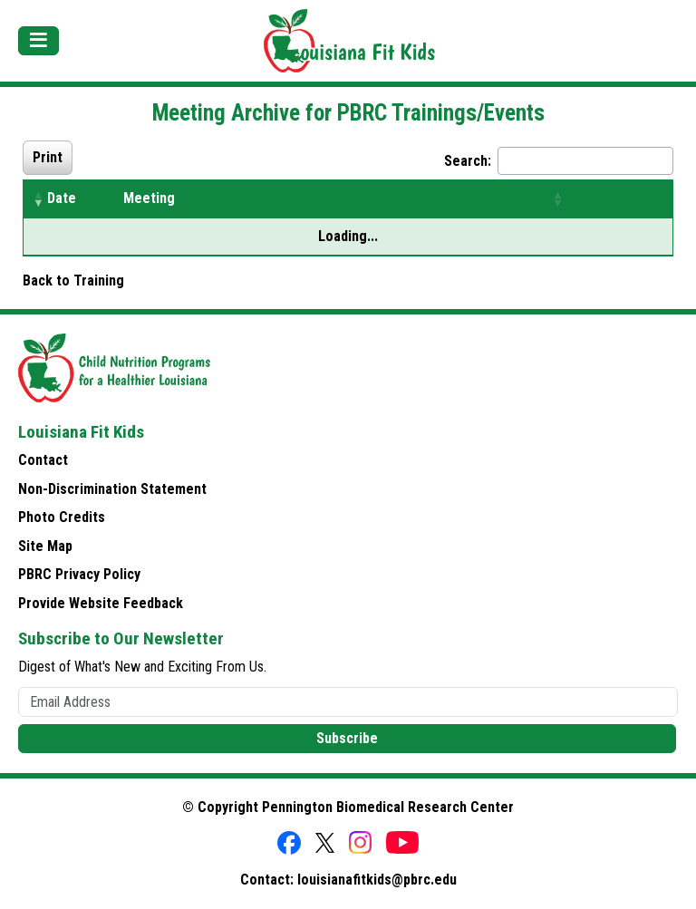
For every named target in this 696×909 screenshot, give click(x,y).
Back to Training (73, 280)
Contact (43, 460)
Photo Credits (61, 517)
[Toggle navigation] (38, 40)
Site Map (45, 546)
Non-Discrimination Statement (112, 489)
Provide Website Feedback (100, 603)
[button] (38, 198)
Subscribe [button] (347, 738)
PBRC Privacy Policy (79, 574)
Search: (467, 160)
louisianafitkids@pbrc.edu (377, 879)
